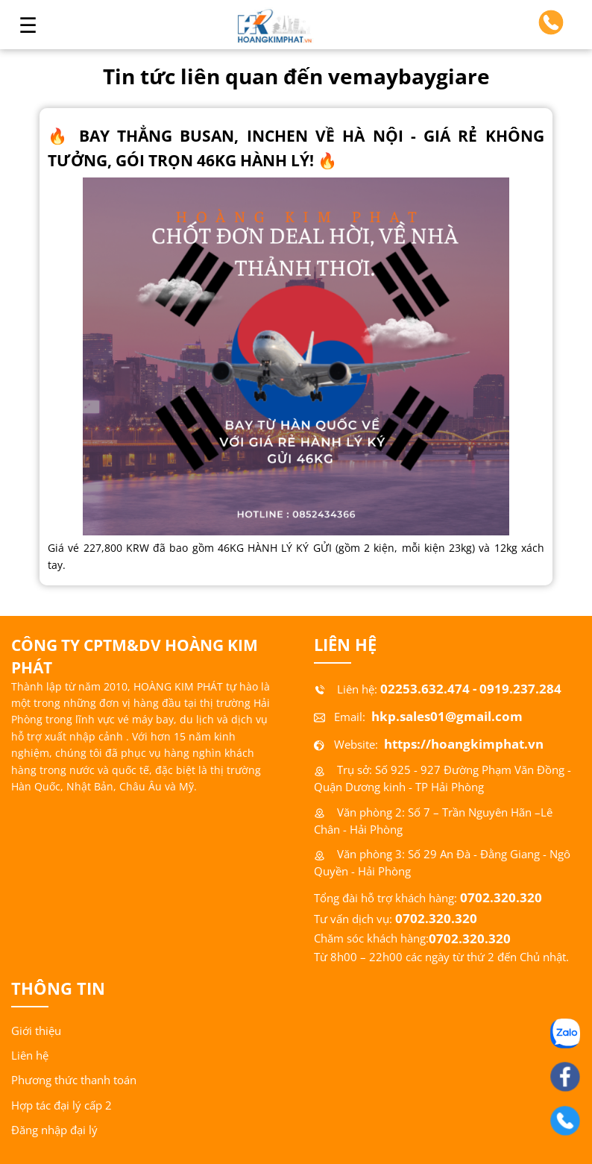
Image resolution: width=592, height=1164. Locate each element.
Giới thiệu (36, 1031)
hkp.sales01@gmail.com (445, 716)
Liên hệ (29, 1055)
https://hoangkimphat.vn (462, 743)
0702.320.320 (501, 897)
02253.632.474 (425, 688)
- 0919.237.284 (517, 688)
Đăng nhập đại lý (54, 1130)
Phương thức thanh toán (73, 1080)
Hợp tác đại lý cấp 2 (61, 1105)
